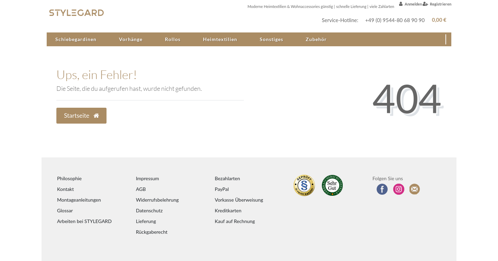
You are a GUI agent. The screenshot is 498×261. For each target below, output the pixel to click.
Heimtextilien (220, 39)
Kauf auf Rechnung (235, 221)
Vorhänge (130, 39)
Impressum (147, 178)
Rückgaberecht (151, 232)
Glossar (65, 210)
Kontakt (65, 189)
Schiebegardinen (75, 39)
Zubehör (316, 39)
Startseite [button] (81, 115)
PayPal (222, 189)
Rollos (173, 39)
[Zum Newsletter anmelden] (415, 189)
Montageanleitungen (79, 200)
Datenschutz (149, 210)
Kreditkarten (228, 210)
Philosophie (69, 178)
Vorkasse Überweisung (239, 200)
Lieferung (146, 221)
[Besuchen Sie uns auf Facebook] (382, 189)
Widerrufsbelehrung (157, 200)
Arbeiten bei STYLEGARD (84, 221)
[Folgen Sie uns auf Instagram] (398, 189)
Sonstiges (271, 39)
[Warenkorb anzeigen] (438, 20)
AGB (141, 189)
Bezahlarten (227, 178)
